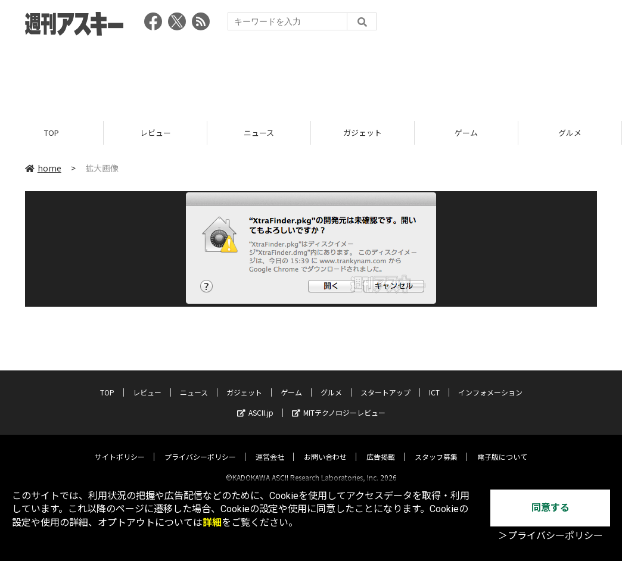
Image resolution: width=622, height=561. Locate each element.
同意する (550, 507)
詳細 (212, 522)
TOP (51, 132)
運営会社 (270, 446)
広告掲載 (380, 446)
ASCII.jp (255, 402)
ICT (434, 382)
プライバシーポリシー (200, 446)
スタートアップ (385, 382)
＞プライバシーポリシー (550, 535)
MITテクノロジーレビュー (338, 402)
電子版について (502, 446)
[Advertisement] (311, 74)
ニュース (259, 132)
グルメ (569, 132)
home (43, 168)
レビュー (155, 132)
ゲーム (466, 132)
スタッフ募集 (436, 446)
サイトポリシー (120, 446)
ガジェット (362, 132)
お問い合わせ (325, 446)
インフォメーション (490, 382)
